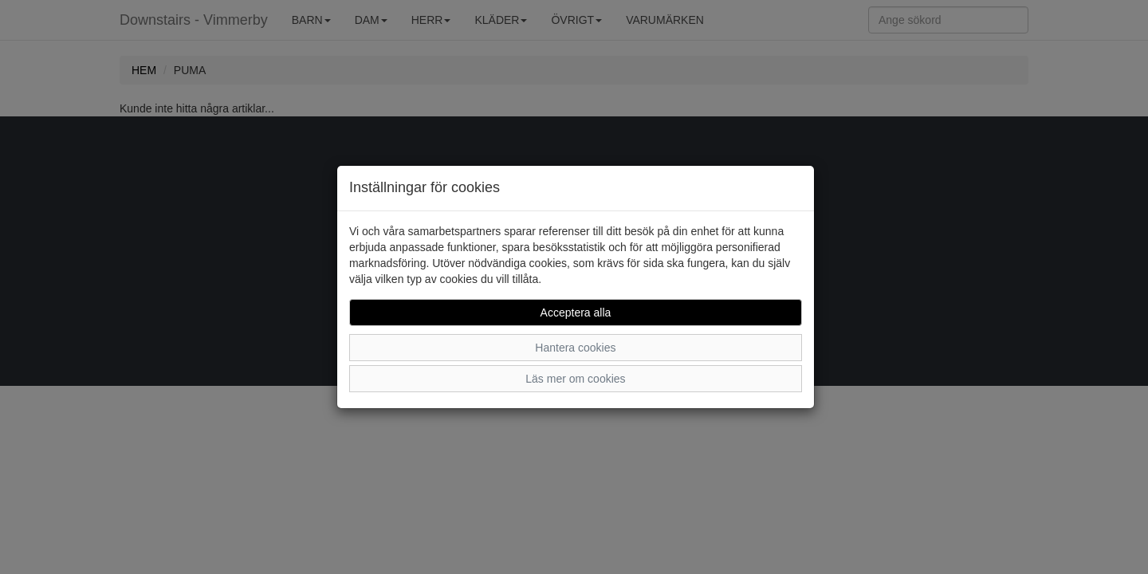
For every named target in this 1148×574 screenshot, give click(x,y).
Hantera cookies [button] (575, 347)
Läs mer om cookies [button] (575, 378)
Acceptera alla (576, 312)
